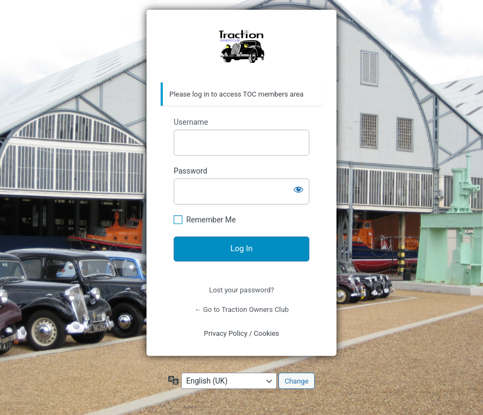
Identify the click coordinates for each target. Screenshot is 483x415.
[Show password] (298, 189)
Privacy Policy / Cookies (241, 333)
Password (190, 171)
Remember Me (211, 219)
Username (191, 122)
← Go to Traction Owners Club (241, 309)
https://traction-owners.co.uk (241, 46)
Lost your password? (241, 290)
